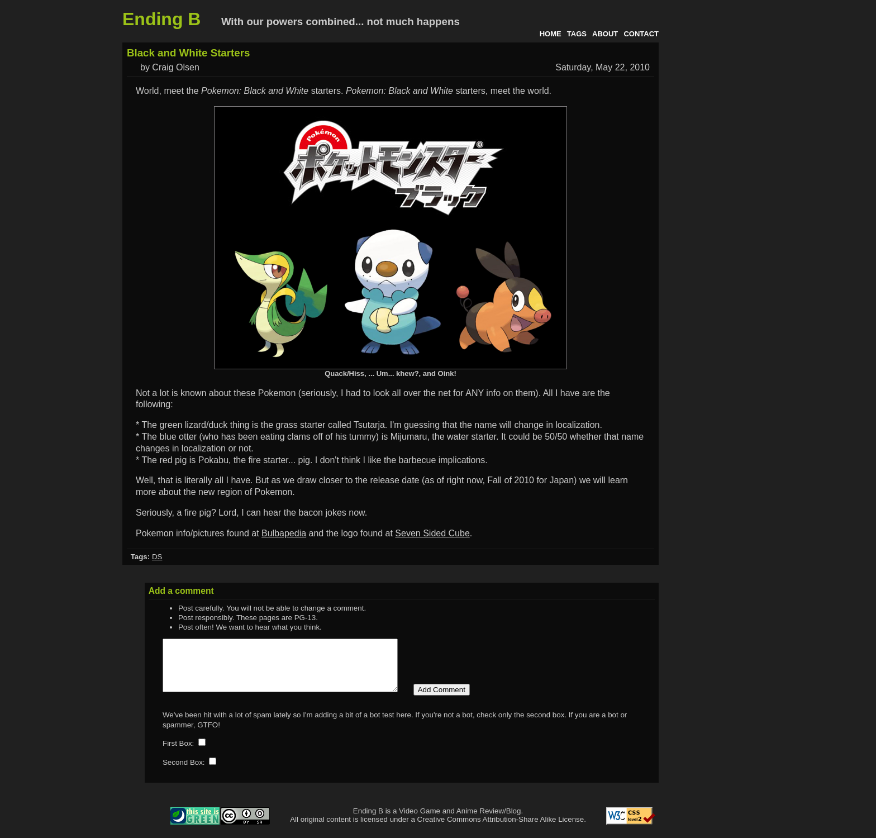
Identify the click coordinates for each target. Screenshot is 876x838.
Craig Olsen (175, 67)
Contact (641, 34)
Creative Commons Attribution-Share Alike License (500, 829)
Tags (577, 34)
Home (550, 34)
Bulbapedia (283, 533)
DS (157, 557)
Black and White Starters (188, 53)
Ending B (161, 19)
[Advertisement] (709, 205)
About (605, 34)
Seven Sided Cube (432, 533)
